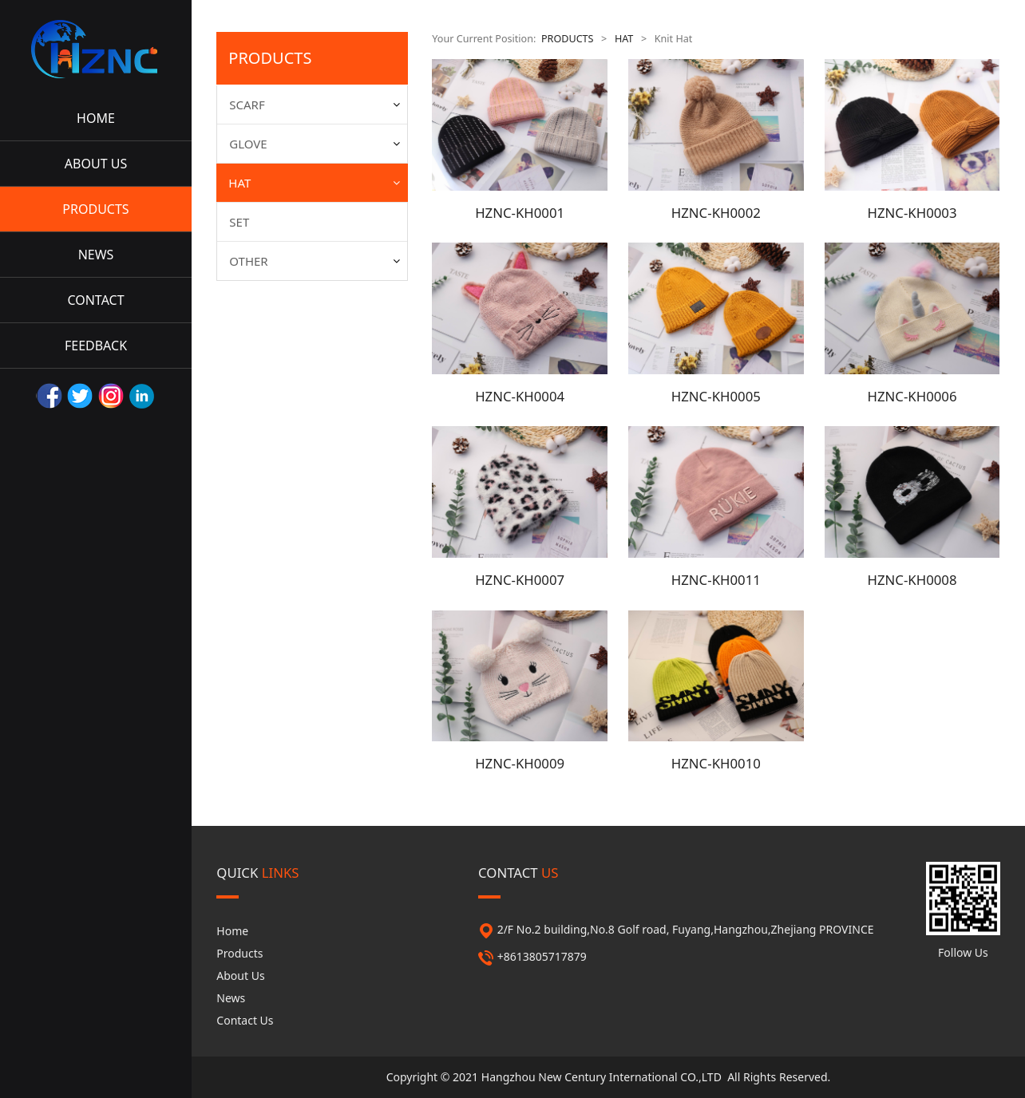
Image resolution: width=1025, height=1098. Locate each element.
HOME (96, 118)
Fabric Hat (267, 304)
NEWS (96, 254)
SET (239, 342)
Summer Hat (273, 275)
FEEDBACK (96, 345)
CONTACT (95, 300)
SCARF (246, 105)
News (230, 997)
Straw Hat (265, 247)
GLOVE (248, 144)
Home (232, 930)
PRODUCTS (95, 209)
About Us (240, 975)
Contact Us (244, 1020)
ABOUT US (96, 163)
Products (239, 953)
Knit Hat (261, 219)
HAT (239, 183)
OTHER (248, 381)
